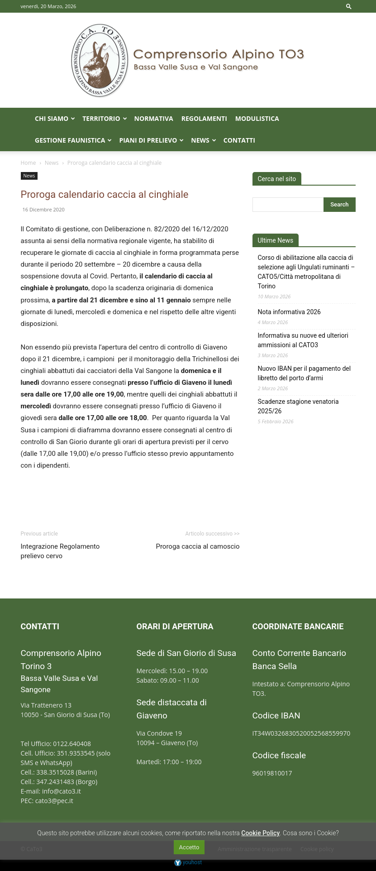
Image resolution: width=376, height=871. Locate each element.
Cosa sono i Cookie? (311, 833)
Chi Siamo (55, 118)
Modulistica (257, 118)
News (203, 140)
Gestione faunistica (73, 140)
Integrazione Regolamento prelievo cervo (60, 551)
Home (28, 163)
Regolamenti (204, 118)
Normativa (153, 118)
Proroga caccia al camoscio (197, 546)
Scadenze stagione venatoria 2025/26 (298, 406)
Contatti (239, 140)
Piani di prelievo (151, 140)
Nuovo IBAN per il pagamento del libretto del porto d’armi (304, 373)
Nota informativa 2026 (289, 312)
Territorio (104, 118)
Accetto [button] (189, 847)
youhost (188, 862)
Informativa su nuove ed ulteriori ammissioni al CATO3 (303, 340)
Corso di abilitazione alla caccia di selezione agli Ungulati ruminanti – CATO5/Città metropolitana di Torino (306, 272)
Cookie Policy (260, 833)
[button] (349, 6)
